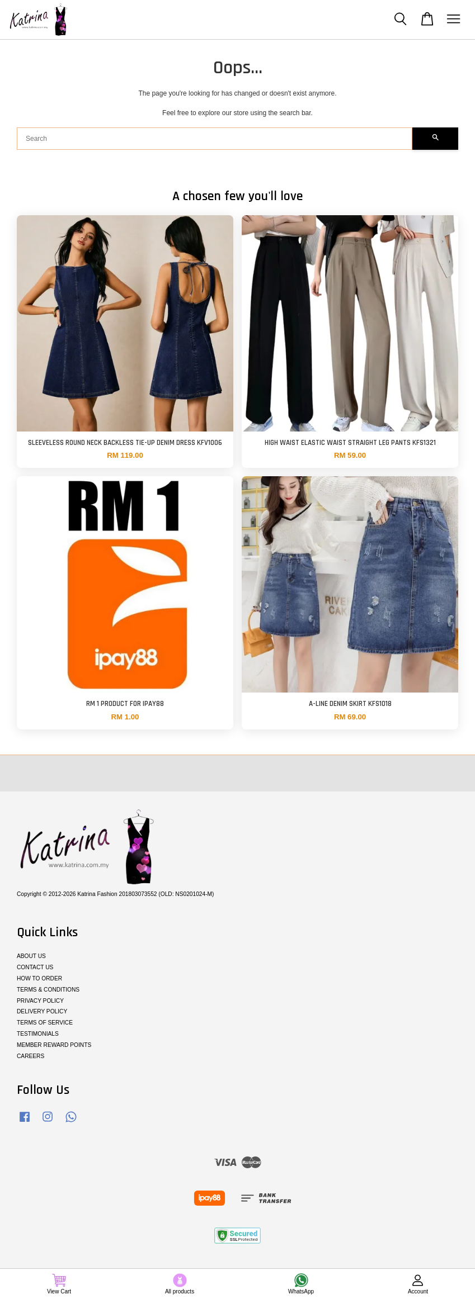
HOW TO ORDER (39, 978)
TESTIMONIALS (38, 1034)
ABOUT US (31, 956)
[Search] (214, 138)
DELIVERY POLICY (42, 1011)
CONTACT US (35, 967)
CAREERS (30, 1056)
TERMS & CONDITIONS (48, 990)
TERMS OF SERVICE (45, 1023)
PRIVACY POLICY (40, 1001)
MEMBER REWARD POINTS (54, 1045)
